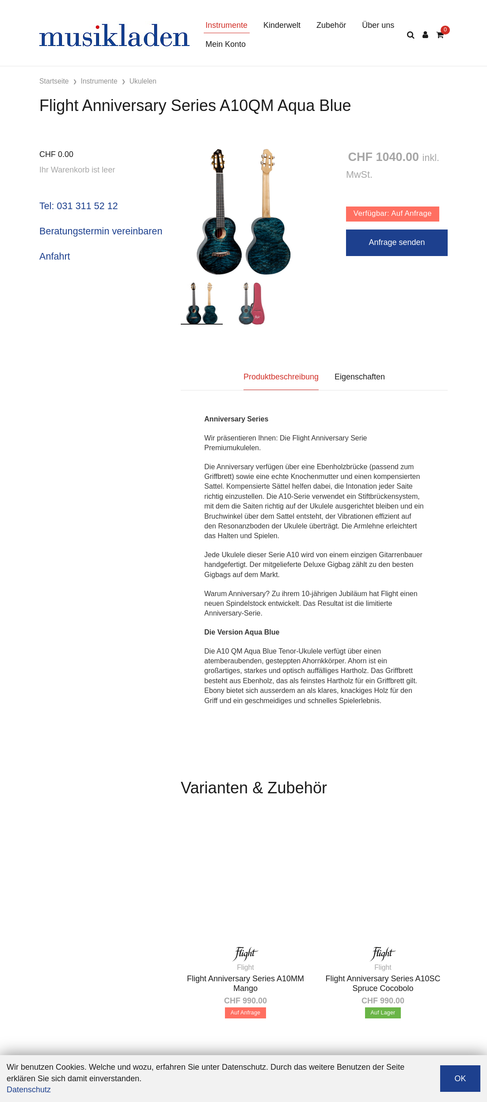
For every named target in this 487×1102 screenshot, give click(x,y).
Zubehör (331, 25)
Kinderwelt (282, 25)
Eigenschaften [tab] (360, 376)
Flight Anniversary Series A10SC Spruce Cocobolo (382, 983)
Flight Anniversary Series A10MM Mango (245, 983)
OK (460, 1078)
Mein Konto (225, 44)
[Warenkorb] (440, 35)
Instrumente (226, 25)
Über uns (378, 25)
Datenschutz (29, 1089)
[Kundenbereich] (425, 35)
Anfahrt (54, 256)
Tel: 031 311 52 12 (78, 205)
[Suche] (411, 35)
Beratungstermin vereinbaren (100, 231)
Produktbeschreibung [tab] (281, 376)
